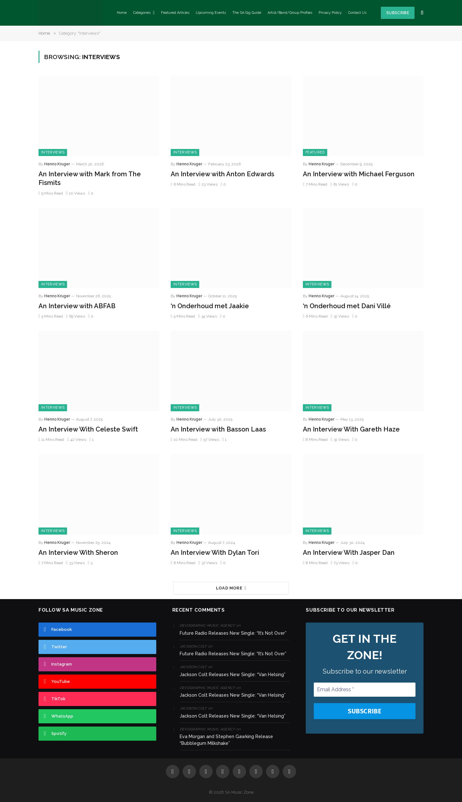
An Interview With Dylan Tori (215, 552)
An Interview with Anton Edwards (222, 174)
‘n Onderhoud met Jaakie (210, 306)
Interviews (52, 152)
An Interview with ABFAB (77, 306)
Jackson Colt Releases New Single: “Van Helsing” (233, 674)
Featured (315, 152)
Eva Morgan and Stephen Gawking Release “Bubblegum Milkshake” (226, 740)
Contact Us (357, 13)
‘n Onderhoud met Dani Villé (347, 306)
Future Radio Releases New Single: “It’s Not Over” (233, 633)
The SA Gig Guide (246, 13)
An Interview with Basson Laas (218, 429)
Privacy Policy (330, 13)
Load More (231, 588)
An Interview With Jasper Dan (349, 552)
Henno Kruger (57, 164)
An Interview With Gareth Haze (351, 429)
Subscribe (397, 13)
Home (122, 13)
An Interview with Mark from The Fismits (89, 178)
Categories (141, 13)
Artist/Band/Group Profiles (290, 13)
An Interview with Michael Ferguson (359, 174)
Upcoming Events (211, 13)
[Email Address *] (364, 690)
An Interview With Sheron (78, 552)
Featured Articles (175, 13)
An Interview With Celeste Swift (88, 429)
